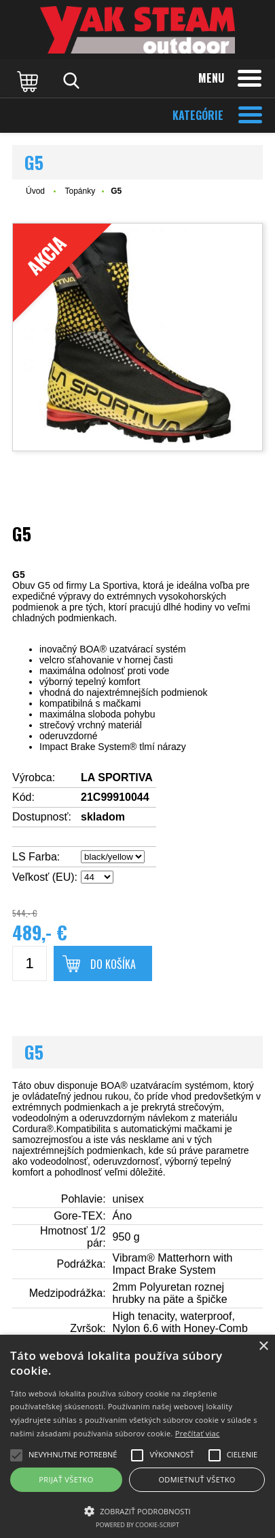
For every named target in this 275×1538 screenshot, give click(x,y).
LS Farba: (36, 856)
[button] (137, 1510)
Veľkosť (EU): (44, 877)
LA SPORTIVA (117, 777)
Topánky (80, 191)
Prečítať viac (197, 1433)
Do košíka (113, 964)
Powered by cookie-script (137, 1524)
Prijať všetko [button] (66, 1479)
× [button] (263, 1347)
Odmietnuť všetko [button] (196, 1479)
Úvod (35, 191)
